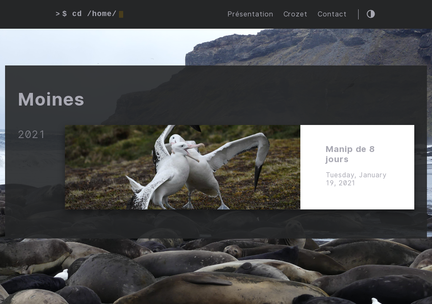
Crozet (296, 14)
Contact (332, 14)
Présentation (250, 14)
